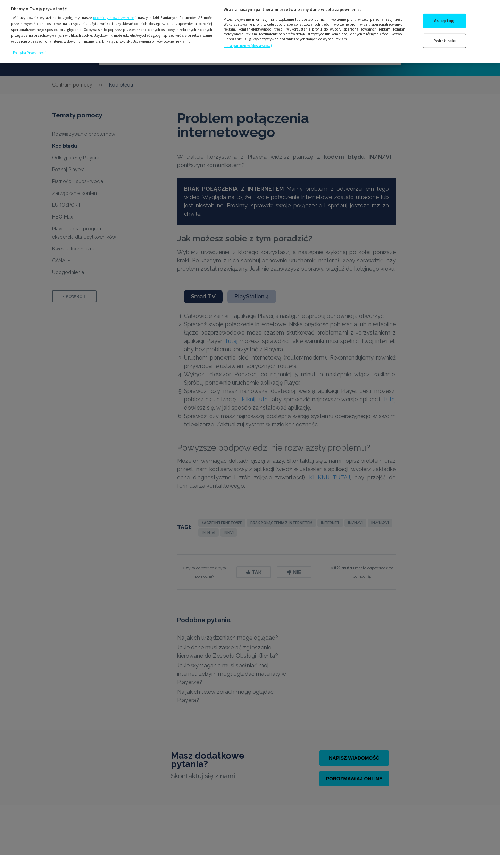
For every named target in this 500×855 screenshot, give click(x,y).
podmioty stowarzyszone (113, 10)
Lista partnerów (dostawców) (248, 37)
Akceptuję (444, 13)
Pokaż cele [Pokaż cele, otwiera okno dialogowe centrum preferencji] (444, 33)
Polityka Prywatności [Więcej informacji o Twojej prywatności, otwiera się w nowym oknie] (30, 45)
